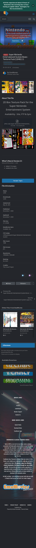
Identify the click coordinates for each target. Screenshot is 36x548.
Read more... (17, 41)
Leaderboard (18, 408)
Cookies (29, 505)
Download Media (18, 428)
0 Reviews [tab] (6, 345)
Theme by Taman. (24, 509)
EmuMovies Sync (18, 431)
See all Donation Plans (26, 385)
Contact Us (18, 415)
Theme (7, 505)
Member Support (18, 412)
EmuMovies (13, 72)
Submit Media (18, 425)
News (18, 402)
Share (8, 283)
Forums (18, 405)
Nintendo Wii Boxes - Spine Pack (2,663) (15, 329)
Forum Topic (18, 181)
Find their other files (13, 74)
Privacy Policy (14, 505)
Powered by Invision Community (13, 509)
